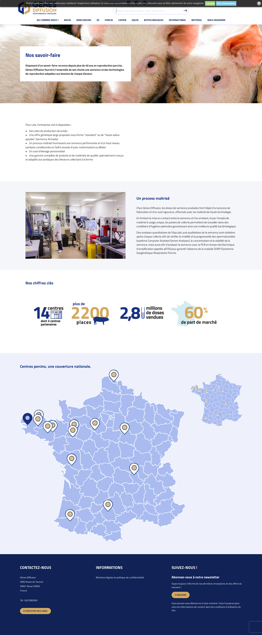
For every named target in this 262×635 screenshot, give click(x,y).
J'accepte (210, 3)
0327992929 (31, 600)
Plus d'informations (226, 3)
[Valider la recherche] (185, 10)
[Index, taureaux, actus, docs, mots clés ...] (151, 10)
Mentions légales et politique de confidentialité (120, 577)
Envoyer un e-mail (35, 611)
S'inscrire (180, 595)
